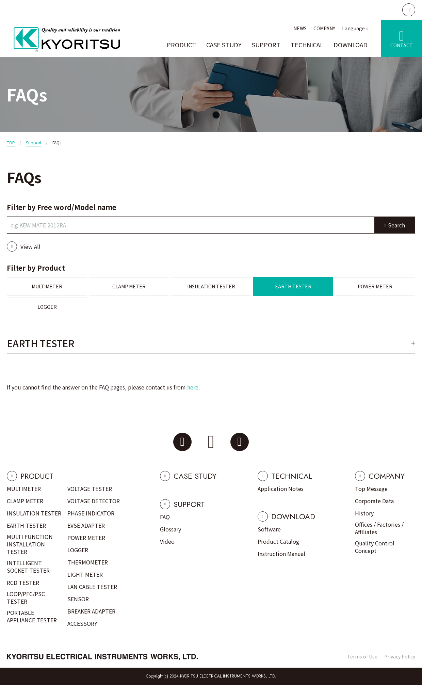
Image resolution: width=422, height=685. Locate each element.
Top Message (371, 488)
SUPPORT (266, 44)
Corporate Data (374, 501)
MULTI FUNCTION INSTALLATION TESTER (30, 544)
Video (167, 541)
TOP (11, 142)
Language (353, 28)
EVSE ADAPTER (86, 525)
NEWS (300, 28)
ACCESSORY (82, 623)
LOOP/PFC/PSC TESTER (26, 597)
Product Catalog (278, 541)
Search (396, 225)
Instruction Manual (281, 553)
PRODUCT (181, 44)
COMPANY (324, 28)
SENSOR (78, 599)
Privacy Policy (399, 656)
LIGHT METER (85, 574)
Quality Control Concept (374, 546)
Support (34, 142)
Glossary (170, 529)
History (364, 513)
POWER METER (375, 286)
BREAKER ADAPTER (91, 611)
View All (30, 246)
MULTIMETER (47, 286)
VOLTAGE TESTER (89, 488)
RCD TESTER (23, 582)
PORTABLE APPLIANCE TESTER (32, 616)
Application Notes (281, 488)
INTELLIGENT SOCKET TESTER (28, 566)
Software (269, 529)
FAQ (165, 517)
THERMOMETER (87, 562)
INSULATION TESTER (211, 286)
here (192, 387)
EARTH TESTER (293, 286)
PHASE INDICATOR (90, 513)
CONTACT (401, 45)
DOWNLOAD (351, 44)
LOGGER (47, 306)
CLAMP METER (129, 286)
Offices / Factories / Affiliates (379, 528)
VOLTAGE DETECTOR (93, 501)
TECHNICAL (307, 44)
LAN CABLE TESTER (92, 586)
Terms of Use (362, 656)
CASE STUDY (224, 44)
